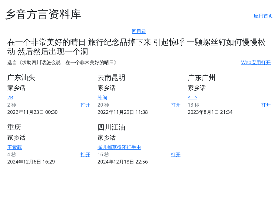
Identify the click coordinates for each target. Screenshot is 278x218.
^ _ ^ (192, 97)
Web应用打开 (256, 62)
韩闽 (102, 97)
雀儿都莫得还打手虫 (119, 147)
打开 (85, 104)
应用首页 (263, 15)
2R (10, 97)
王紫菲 (14, 147)
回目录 (139, 31)
